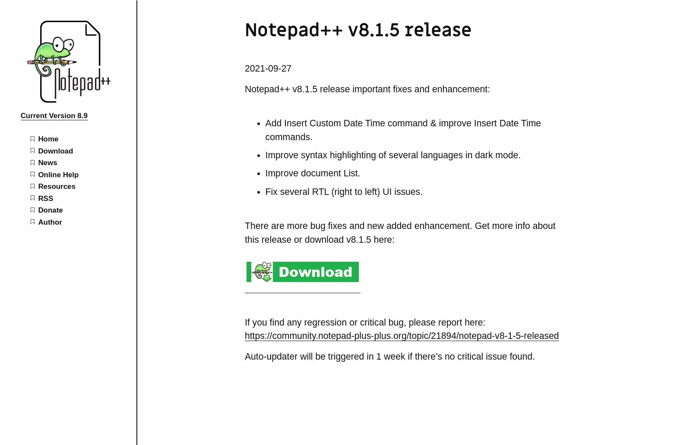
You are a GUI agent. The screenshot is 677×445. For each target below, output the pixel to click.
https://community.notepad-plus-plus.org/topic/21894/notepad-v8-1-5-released (402, 336)
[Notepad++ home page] (68, 100)
